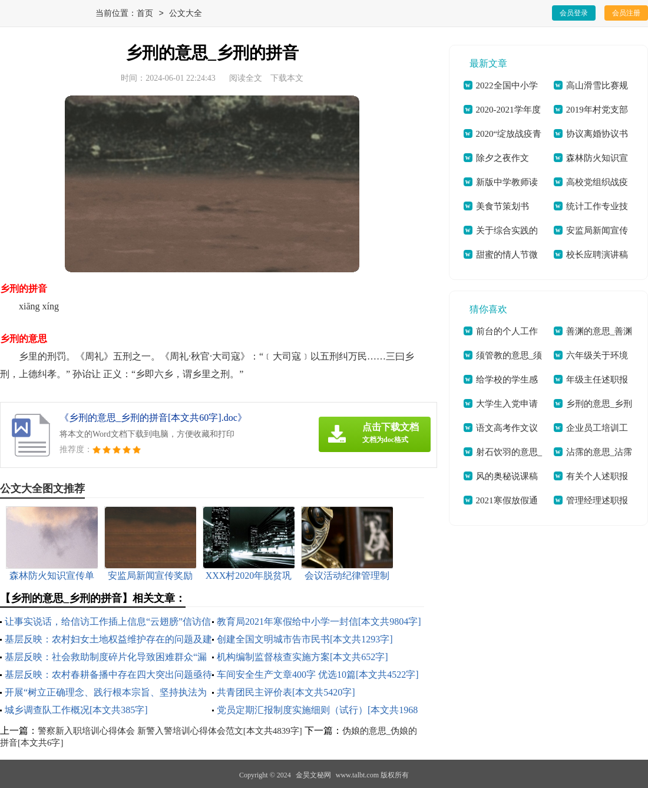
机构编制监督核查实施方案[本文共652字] (302, 657)
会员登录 (574, 13)
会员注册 (626, 13)
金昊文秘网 (313, 775)
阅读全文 (245, 78)
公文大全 (185, 13)
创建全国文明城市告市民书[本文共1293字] (305, 639)
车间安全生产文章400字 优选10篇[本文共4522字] (318, 675)
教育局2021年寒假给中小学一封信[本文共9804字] (319, 621)
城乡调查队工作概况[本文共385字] (76, 710)
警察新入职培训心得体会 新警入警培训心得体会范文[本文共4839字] (170, 731)
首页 (145, 13)
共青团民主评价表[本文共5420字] (286, 692)
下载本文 (286, 78)
